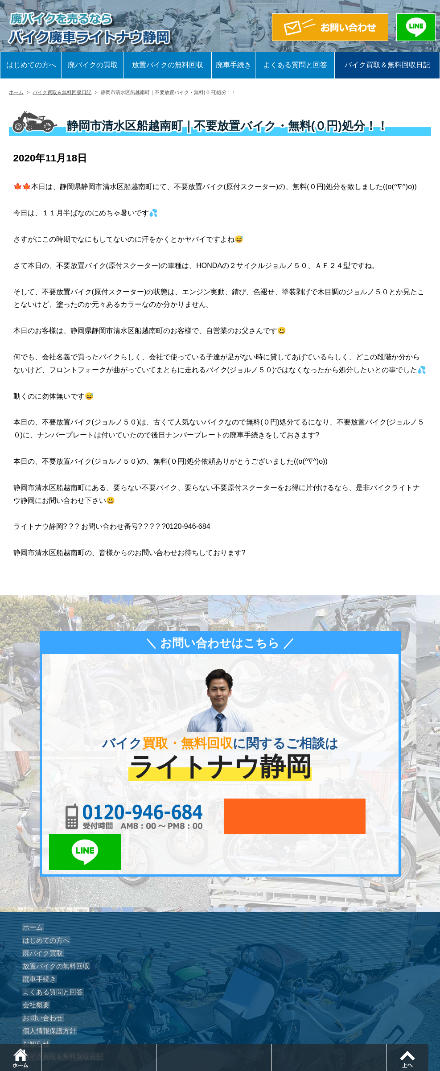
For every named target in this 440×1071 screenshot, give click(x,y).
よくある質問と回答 (295, 65)
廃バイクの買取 (93, 65)
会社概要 (34, 969)
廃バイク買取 (41, 917)
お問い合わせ (41, 982)
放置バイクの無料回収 (167, 65)
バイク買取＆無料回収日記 (387, 65)
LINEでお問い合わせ (364, 816)
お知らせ (34, 1008)
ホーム (16, 92)
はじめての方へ (31, 65)
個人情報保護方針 (47, 995)
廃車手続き (233, 65)
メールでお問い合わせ (261, 816)
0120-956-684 (117, 816)
